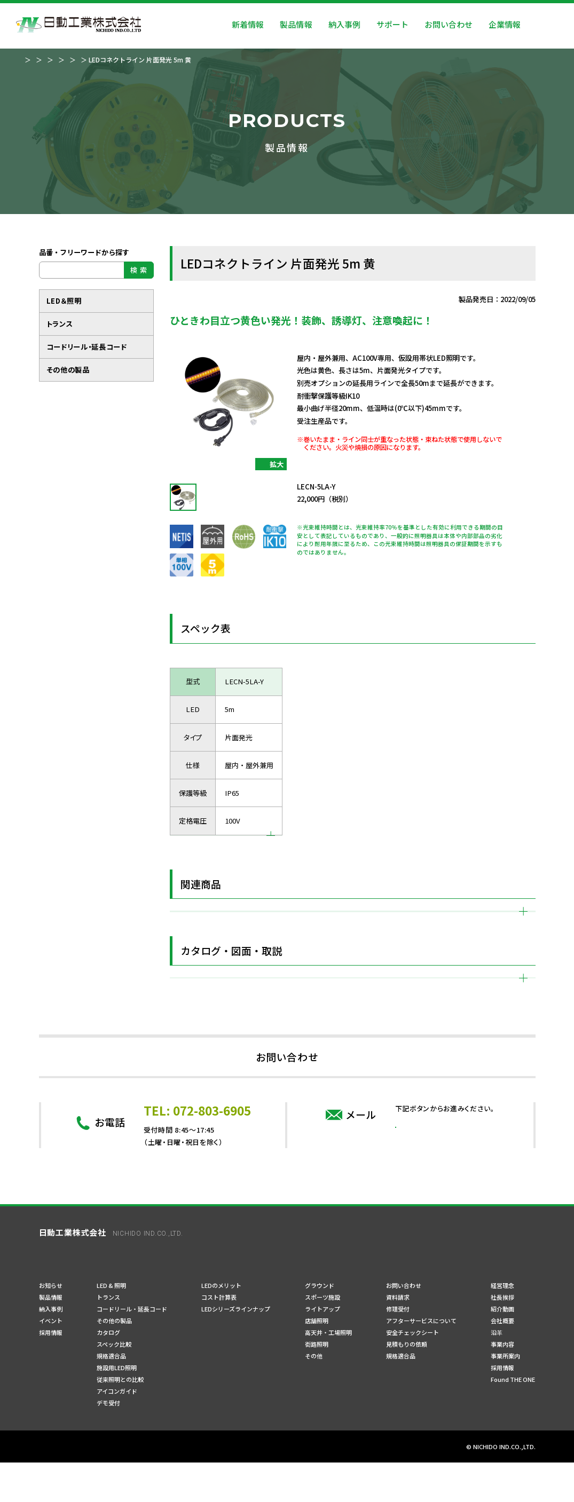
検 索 (138, 270)
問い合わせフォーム (445, 1215)
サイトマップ (187, 1486)
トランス (59, 324)
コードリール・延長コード (86, 347)
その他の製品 (68, 370)
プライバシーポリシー (71, 1486)
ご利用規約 (136, 1486)
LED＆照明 (64, 301)
